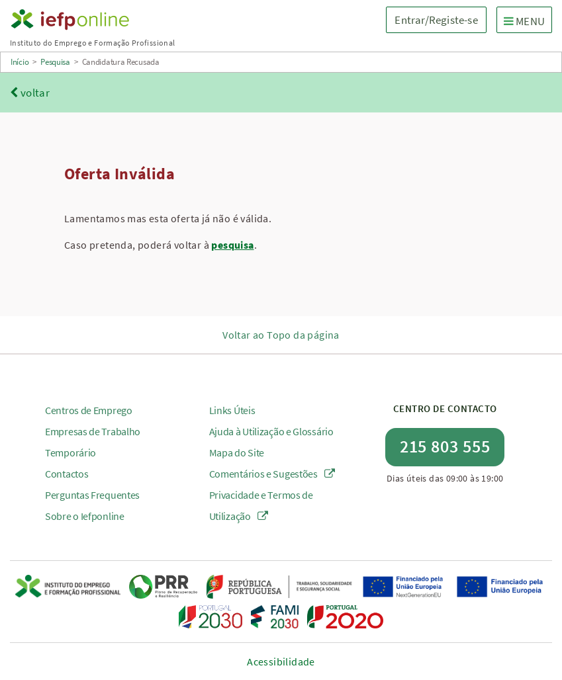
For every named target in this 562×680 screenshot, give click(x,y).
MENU (527, 20)
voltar (30, 92)
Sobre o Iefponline (84, 516)
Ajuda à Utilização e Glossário (271, 431)
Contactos (66, 473)
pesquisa (232, 244)
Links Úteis (232, 410)
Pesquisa (55, 61)
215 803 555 (445, 446)
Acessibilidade (281, 661)
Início (19, 61)
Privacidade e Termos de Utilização (261, 505)
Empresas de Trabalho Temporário (92, 442)
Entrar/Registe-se (436, 20)
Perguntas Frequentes (92, 494)
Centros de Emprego (88, 410)
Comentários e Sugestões (272, 473)
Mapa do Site (236, 452)
